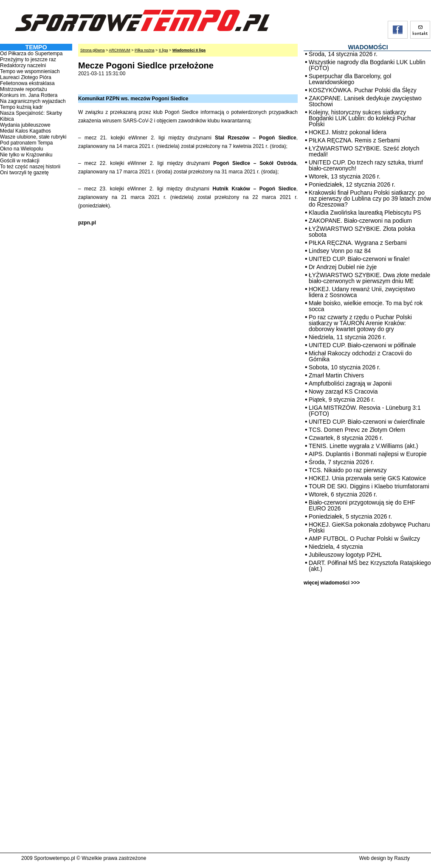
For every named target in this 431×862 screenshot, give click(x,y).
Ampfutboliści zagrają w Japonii (350, 383)
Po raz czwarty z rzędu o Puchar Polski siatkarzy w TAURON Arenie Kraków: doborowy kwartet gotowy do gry (360, 323)
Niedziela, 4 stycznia (336, 546)
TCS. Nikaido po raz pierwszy (348, 470)
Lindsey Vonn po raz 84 (340, 250)
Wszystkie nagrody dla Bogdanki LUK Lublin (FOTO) (367, 65)
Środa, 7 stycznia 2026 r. (341, 462)
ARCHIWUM (119, 50)
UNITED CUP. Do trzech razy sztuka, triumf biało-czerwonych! (366, 165)
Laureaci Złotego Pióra (25, 77)
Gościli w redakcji (19, 161)
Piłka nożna (145, 50)
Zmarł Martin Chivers (336, 375)
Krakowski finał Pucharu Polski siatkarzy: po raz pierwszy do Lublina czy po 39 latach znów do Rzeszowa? (370, 198)
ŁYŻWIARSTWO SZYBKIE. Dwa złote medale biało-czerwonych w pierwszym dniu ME (369, 278)
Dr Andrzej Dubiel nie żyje (343, 267)
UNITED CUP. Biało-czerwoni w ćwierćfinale (367, 421)
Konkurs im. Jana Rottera (28, 95)
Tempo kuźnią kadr (21, 107)
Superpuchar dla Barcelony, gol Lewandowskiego (350, 79)
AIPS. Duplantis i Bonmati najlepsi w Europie (368, 454)
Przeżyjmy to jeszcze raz (28, 59)
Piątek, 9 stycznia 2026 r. (342, 399)
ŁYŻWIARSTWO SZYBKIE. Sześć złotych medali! (364, 151)
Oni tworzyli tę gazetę (24, 173)
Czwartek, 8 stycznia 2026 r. (346, 437)
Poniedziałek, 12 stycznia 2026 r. (352, 184)
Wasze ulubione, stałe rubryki (33, 137)
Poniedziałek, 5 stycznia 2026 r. (350, 516)
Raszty (402, 858)
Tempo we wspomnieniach (30, 71)
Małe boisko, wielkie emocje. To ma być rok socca (366, 306)
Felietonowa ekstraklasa (27, 83)
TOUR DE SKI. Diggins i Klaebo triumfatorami (369, 486)
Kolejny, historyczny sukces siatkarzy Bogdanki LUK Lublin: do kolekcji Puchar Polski (362, 118)
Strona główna (92, 50)
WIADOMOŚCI (368, 47)
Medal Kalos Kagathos (25, 131)
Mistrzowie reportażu (23, 89)
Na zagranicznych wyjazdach (33, 101)
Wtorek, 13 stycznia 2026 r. (344, 176)
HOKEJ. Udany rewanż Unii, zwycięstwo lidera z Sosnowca (362, 292)
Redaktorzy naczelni (23, 65)
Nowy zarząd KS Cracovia (343, 391)
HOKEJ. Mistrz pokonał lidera (347, 132)
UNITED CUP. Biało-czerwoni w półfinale (362, 345)
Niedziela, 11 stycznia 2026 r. (347, 337)
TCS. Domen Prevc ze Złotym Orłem (357, 429)
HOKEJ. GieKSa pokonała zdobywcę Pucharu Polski (369, 527)
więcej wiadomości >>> (332, 583)
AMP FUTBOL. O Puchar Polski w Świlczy (364, 538)
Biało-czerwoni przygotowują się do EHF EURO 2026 (362, 505)
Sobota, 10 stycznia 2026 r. (344, 367)
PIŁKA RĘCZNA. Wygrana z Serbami (358, 242)
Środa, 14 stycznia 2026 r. (343, 54)
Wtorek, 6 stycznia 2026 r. (343, 494)
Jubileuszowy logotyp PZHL (345, 554)
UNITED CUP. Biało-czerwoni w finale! (359, 258)
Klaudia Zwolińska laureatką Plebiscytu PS (365, 212)
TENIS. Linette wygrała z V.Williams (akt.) (363, 445)
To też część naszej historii (30, 167)
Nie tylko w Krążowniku (26, 155)
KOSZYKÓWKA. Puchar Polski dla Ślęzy (363, 90)
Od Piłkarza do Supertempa (31, 54)
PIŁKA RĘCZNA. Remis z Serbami (354, 140)
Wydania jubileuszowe (25, 125)
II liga (163, 50)
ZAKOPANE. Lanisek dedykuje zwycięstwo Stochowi (365, 101)
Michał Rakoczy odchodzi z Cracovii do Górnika (360, 356)
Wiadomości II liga (189, 50)
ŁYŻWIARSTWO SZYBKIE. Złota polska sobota (362, 231)
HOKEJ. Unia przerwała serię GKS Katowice (367, 478)
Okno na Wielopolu (21, 149)
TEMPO (36, 47)
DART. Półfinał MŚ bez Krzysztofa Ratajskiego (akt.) (370, 565)
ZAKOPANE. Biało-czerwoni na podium (360, 220)
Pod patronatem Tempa (26, 143)
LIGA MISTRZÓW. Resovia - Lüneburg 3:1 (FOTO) (365, 410)
